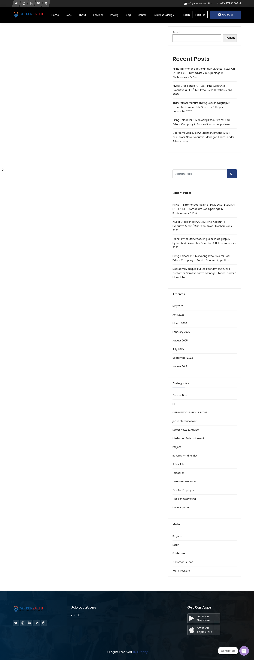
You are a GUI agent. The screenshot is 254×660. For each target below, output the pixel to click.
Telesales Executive (184, 481)
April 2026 (178, 314)
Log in (176, 545)
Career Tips (180, 395)
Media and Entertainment (188, 438)
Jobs (69, 15)
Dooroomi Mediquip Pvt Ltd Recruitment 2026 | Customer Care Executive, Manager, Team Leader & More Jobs (203, 137)
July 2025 (178, 349)
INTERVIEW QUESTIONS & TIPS (190, 412)
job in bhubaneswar (184, 421)
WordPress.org (181, 570)
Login (186, 15)
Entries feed (180, 553)
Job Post (225, 14)
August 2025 (180, 340)
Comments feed (183, 562)
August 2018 (180, 366)
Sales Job (178, 464)
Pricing (114, 15)
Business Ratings (164, 15)
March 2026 (180, 323)
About (82, 15)
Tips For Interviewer (184, 499)
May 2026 (178, 306)
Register (200, 15)
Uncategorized (181, 507)
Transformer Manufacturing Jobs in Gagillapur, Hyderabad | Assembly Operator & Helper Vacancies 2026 (201, 107)
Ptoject (177, 447)
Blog (128, 15)
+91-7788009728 (229, 3)
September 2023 (183, 358)
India (77, 615)
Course (142, 15)
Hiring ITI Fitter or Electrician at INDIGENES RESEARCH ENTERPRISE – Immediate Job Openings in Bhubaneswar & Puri (204, 73)
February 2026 (181, 332)
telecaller (178, 473)
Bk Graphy (140, 652)
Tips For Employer (183, 490)
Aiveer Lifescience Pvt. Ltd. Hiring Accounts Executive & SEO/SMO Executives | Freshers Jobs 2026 (202, 90)
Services (98, 15)
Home (55, 15)
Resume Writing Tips (185, 455)
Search (177, 32)
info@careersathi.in (197, 3)
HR (174, 404)
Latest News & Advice (186, 429)
